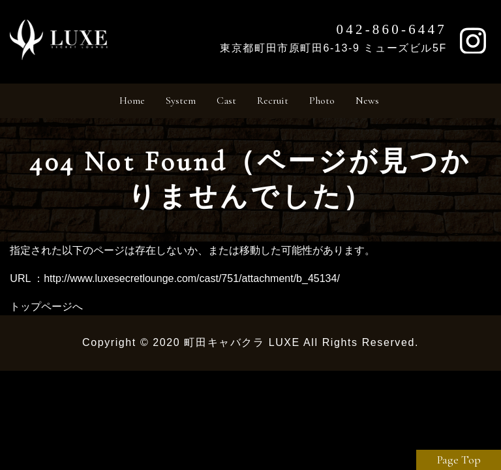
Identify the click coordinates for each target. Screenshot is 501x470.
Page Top (459, 459)
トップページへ (46, 312)
